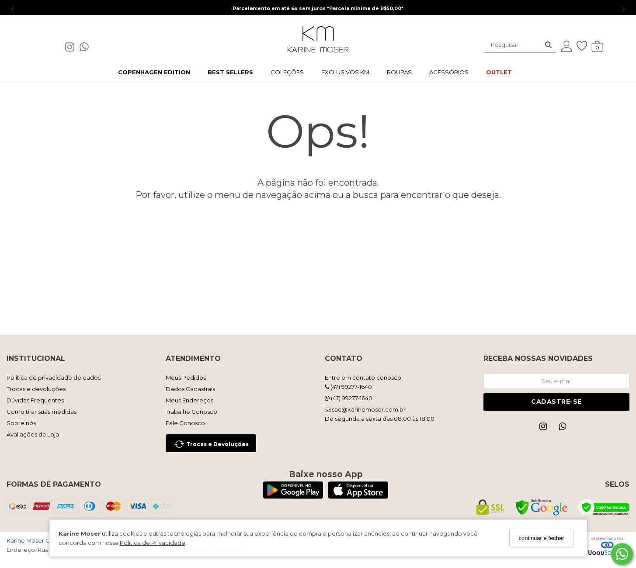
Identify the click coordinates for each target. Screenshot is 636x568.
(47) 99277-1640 (348, 386)
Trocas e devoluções (36, 388)
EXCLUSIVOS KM (345, 72)
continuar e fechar (541, 538)
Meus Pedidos (186, 377)
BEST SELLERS (230, 72)
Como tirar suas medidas (41, 411)
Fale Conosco (185, 422)
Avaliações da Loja (33, 434)
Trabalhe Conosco (191, 411)
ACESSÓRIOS (449, 72)
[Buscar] (548, 44)
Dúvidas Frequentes (35, 400)
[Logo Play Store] (293, 497)
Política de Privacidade (152, 542)
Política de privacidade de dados (54, 377)
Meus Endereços (189, 400)
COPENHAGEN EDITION (154, 72)
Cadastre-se (556, 401)
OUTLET (499, 72)
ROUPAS (399, 72)
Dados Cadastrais (190, 388)
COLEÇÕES (287, 72)
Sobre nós (21, 422)
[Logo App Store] (358, 497)
